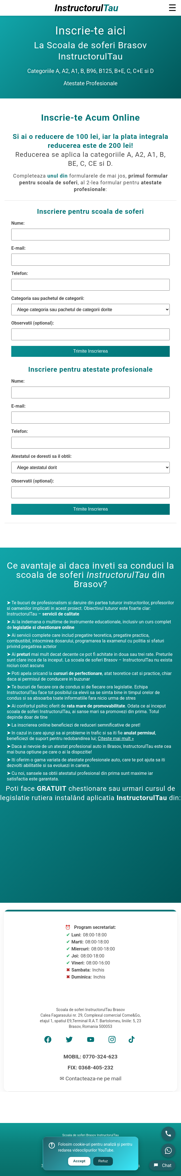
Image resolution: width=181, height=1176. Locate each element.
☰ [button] (172, 8)
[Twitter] (69, 1041)
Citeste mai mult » (116, 738)
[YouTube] (91, 1041)
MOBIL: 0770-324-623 (91, 1056)
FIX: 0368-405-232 (90, 1067)
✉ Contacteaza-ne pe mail (91, 1078)
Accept (79, 1161)
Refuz (103, 1161)
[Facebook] (48, 1041)
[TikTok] (133, 1041)
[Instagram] (112, 1041)
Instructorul (87, 7)
